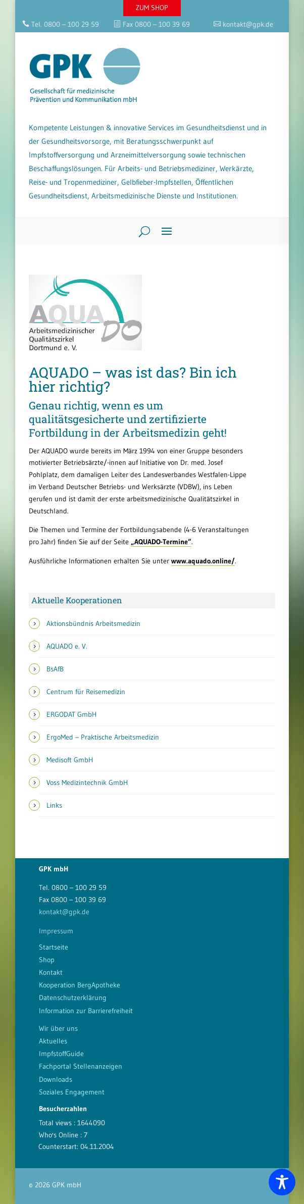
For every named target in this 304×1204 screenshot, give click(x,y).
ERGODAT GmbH (71, 714)
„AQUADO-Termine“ (161, 541)
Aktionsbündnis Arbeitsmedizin (93, 623)
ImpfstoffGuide (61, 1053)
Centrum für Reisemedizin (85, 691)
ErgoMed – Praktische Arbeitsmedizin (102, 737)
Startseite (53, 947)
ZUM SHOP (152, 7)
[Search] (140, 231)
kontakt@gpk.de (64, 911)
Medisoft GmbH (69, 759)
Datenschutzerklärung (73, 997)
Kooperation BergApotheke (79, 984)
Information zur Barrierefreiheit (86, 1010)
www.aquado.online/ (203, 560)
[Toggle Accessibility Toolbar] (282, 1182)
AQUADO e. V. (66, 646)
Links (54, 805)
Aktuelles (53, 1040)
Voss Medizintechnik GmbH (87, 782)
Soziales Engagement (72, 1091)
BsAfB (55, 668)
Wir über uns (58, 1028)
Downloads (55, 1079)
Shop (47, 959)
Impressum (56, 930)
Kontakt (51, 972)
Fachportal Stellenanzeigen (80, 1066)
